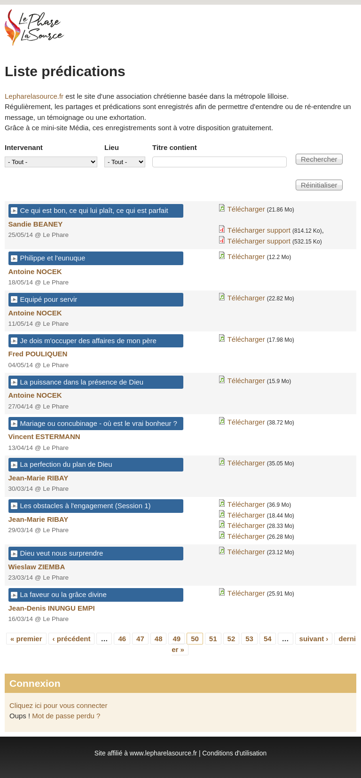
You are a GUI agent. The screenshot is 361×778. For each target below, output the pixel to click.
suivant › (314, 639)
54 (268, 639)
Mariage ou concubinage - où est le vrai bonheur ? (98, 423)
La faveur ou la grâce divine (63, 594)
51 (213, 639)
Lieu (111, 147)
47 (140, 639)
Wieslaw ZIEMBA (36, 567)
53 (249, 639)
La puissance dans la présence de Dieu (82, 382)
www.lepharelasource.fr (163, 753)
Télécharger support (259, 230)
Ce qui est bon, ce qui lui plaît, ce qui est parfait (94, 210)
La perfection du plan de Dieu (66, 464)
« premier (26, 639)
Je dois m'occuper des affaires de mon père (88, 341)
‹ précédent (72, 639)
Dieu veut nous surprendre (61, 553)
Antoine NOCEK (35, 271)
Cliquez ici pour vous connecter (58, 705)
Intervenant (24, 147)
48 (159, 639)
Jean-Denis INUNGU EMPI (51, 608)
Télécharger (246, 209)
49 (176, 639)
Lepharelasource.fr (34, 96)
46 (122, 639)
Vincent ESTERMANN (44, 436)
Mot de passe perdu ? (66, 716)
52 (231, 639)
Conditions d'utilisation (234, 753)
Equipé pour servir (49, 299)
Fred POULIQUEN (38, 354)
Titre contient (174, 147)
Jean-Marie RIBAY (38, 478)
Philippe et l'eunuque (53, 258)
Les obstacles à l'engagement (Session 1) (85, 506)
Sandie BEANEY (35, 224)
